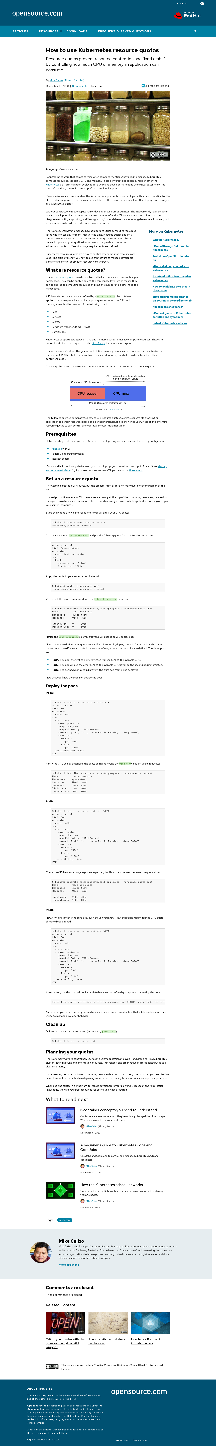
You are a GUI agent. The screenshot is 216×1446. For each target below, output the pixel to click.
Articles (20, 31)
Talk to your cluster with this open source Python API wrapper (65, 1343)
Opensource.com (38, 1405)
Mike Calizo (56, 80)
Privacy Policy (122, 1439)
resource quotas (65, 277)
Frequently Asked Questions (124, 31)
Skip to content (122, 244)
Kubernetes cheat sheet (168, 306)
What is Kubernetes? (166, 239)
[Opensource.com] (37, 14)
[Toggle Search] (195, 31)
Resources (49, 31)
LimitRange (98, 343)
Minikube (57, 448)
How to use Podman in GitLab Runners (146, 1341)
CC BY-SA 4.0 (115, 409)
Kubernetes (52, 184)
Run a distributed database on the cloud (107, 1341)
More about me (69, 1264)
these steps (136, 470)
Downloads (77, 31)
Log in (182, 3)
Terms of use (140, 1439)
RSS (202, 4)
